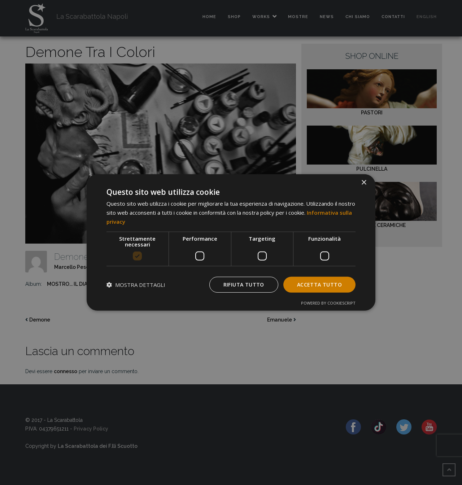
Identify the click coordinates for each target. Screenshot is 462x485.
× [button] (363, 182)
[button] (135, 284)
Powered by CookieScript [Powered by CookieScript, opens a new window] (328, 303)
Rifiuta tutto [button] (243, 284)
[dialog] (231, 242)
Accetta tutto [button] (319, 284)
